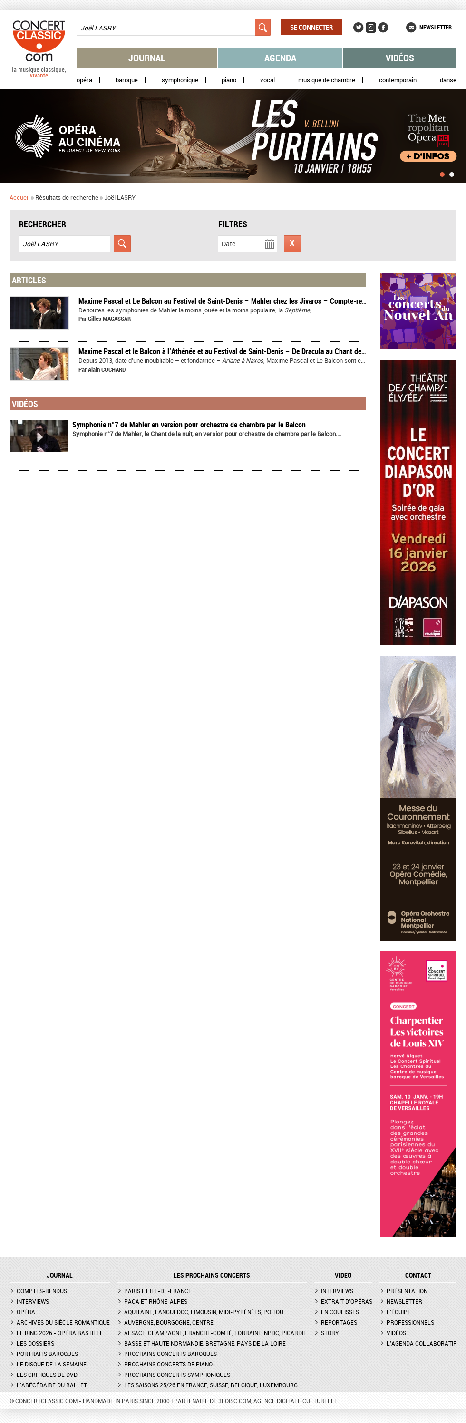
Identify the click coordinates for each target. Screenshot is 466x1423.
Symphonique (180, 80)
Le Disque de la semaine (52, 1364)
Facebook (383, 27)
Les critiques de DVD (47, 1374)
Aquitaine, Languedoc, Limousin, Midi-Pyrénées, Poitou (203, 1312)
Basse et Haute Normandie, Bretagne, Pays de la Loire (205, 1343)
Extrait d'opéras (346, 1301)
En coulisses (340, 1312)
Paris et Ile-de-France (158, 1291)
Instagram (371, 27)
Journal (146, 57)
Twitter (358, 27)
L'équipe (399, 1312)
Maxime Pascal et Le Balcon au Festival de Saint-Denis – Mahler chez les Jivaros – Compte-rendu (225, 301)
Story (330, 1332)
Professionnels (410, 1322)
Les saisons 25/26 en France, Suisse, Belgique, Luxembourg (211, 1385)
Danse (448, 80)
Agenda (280, 57)
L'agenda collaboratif (421, 1343)
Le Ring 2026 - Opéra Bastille (60, 1332)
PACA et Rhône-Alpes (155, 1301)
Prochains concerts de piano (168, 1364)
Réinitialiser (292, 243)
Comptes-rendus (42, 1291)
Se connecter (311, 27)
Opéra (84, 80)
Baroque (127, 80)
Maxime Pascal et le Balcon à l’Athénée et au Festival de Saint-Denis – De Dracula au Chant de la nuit (230, 351)
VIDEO (343, 1275)
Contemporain (398, 80)
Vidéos (400, 57)
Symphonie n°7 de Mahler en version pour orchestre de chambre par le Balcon (189, 424)
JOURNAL (60, 1275)
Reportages (339, 1322)
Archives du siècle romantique (63, 1322)
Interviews (33, 1301)
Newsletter (435, 27)
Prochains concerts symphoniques (177, 1374)
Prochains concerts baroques (170, 1353)
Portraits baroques (47, 1353)
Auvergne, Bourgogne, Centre (169, 1322)
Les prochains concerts (212, 1275)
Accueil (19, 197)
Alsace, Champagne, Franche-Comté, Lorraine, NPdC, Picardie (215, 1332)
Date (228, 243)
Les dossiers (35, 1343)
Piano (229, 80)
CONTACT (418, 1275)
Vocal (267, 80)
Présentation (407, 1291)
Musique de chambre (326, 80)
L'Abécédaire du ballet (52, 1385)
